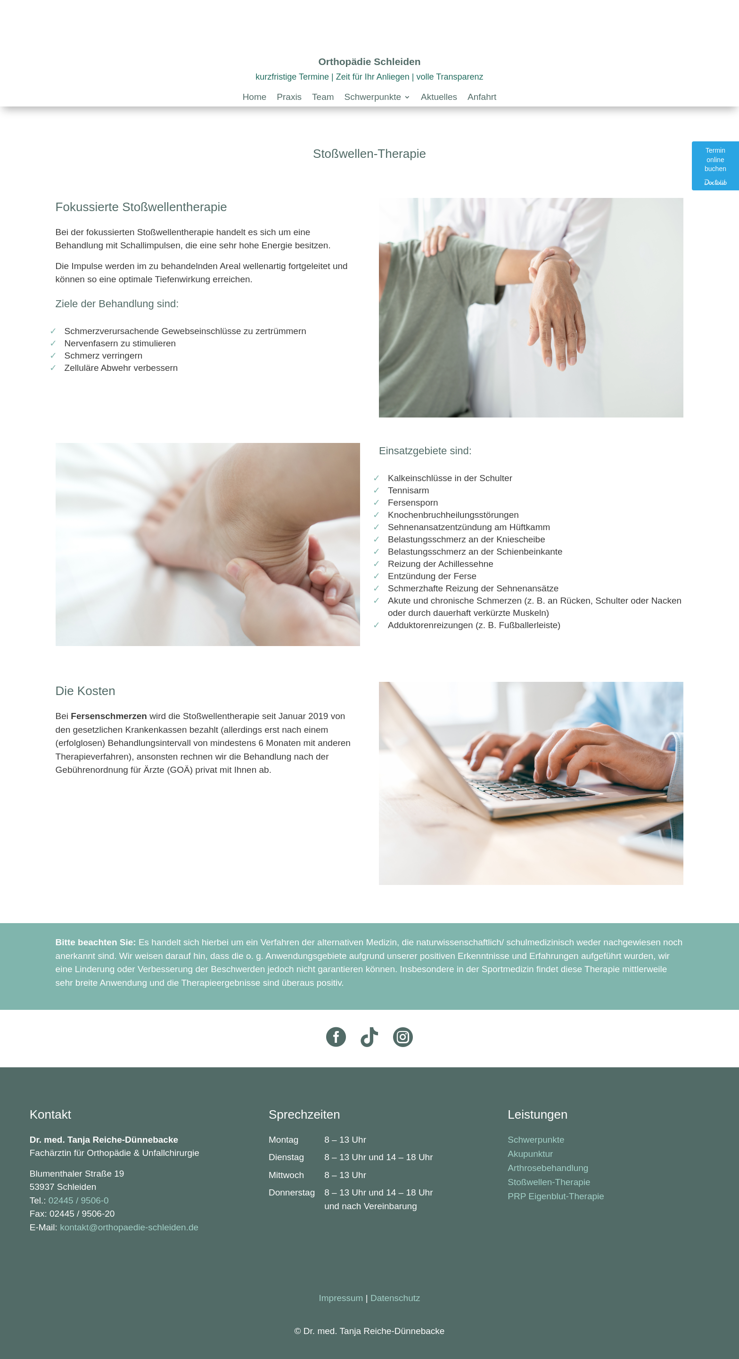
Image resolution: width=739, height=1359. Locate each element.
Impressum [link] (341, 1298)
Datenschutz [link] (395, 1298)
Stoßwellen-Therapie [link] (549, 1183)
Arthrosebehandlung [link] (548, 1169)
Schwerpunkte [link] (536, 1141)
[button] (378, 99)
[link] (255, 99)
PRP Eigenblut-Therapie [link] (556, 1197)
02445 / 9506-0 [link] (79, 1200)
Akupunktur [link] (530, 1155)
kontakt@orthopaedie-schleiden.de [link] (129, 1227)
